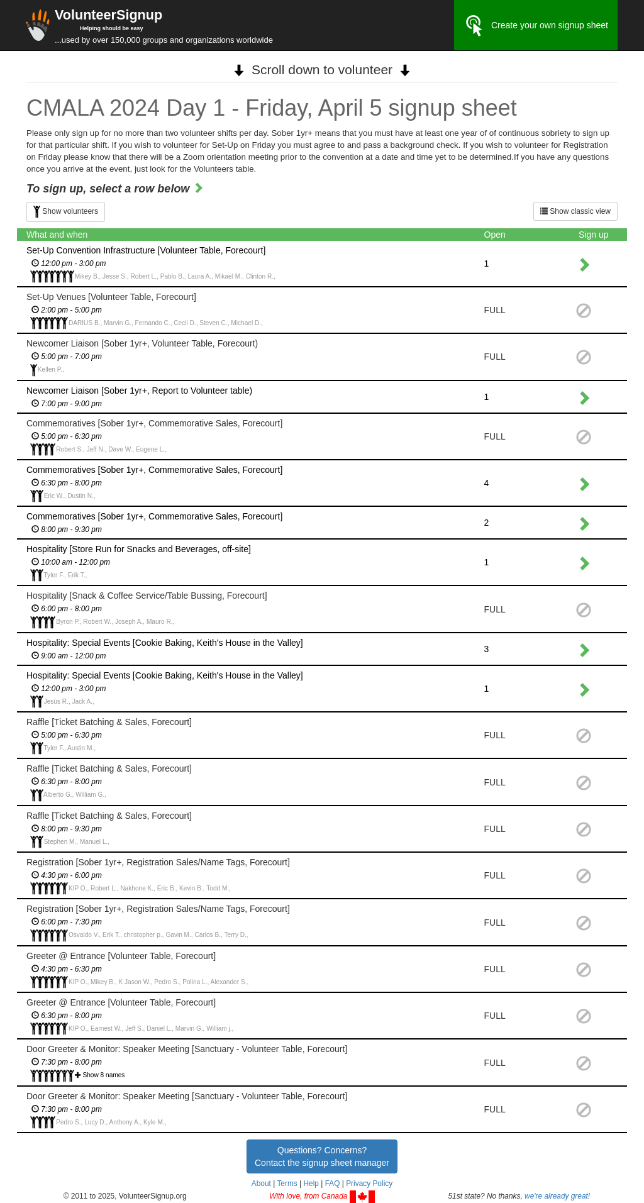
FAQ (332, 1183)
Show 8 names (104, 1075)
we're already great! (557, 1196)
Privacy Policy (369, 1183)
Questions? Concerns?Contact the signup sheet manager (322, 1156)
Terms (287, 1183)
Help (310, 1183)
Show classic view (575, 211)
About (261, 1183)
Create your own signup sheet (536, 25)
